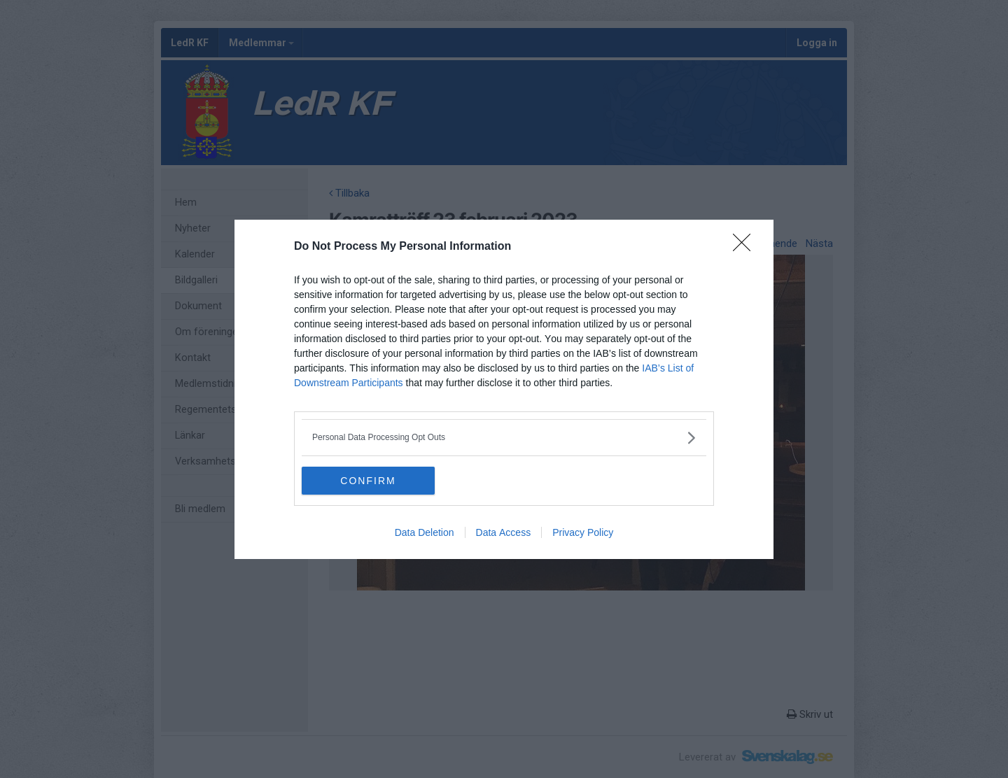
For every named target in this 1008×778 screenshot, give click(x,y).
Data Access (503, 532)
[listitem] (504, 437)
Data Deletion (424, 532)
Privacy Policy (582, 532)
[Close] (746, 247)
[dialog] (504, 389)
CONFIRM (368, 480)
